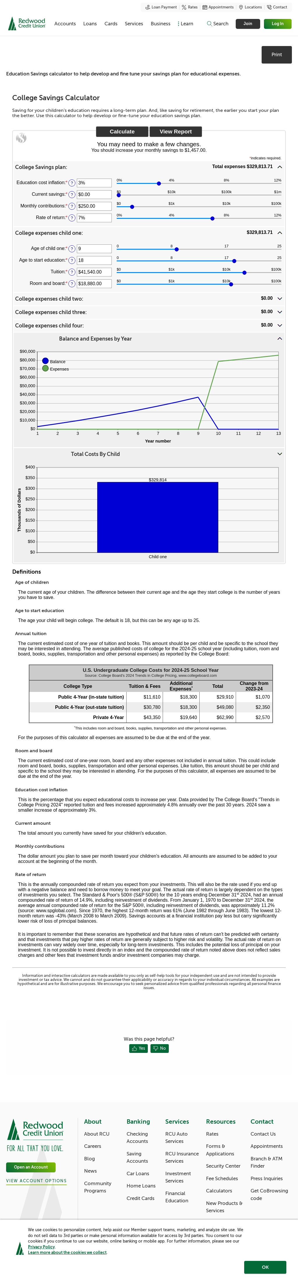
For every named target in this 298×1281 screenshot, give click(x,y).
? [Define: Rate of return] (72, 218)
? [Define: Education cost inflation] (72, 183)
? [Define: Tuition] (72, 272)
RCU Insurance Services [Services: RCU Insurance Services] (182, 1157)
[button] (149, 167)
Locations (250, 7)
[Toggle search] (217, 24)
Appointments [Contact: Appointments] (267, 1146)
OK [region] (265, 1267)
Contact (277, 7)
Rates (190, 7)
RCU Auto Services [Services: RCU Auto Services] (176, 1137)
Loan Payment (161, 7)
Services (134, 24)
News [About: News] (90, 1171)
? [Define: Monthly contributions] (72, 206)
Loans (90, 24)
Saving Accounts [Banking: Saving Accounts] (137, 1157)
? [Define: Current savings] (72, 194)
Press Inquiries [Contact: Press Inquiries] (267, 1178)
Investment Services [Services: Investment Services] (178, 1177)
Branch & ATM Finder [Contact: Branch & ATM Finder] (267, 1162)
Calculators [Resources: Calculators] (219, 1191)
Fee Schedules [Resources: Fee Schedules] (222, 1178)
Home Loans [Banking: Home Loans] (141, 1186)
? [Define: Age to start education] (72, 260)
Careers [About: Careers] (92, 1146)
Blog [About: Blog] (89, 1159)
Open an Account (31, 1167)
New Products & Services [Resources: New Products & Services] (224, 1207)
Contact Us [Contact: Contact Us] (263, 1134)
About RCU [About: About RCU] (96, 1134)
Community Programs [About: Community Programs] (97, 1187)
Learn (187, 24)
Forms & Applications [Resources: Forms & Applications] (220, 1150)
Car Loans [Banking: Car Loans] (138, 1173)
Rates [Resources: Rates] (212, 1134)
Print (277, 54)
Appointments (218, 7)
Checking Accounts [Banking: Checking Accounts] (137, 1137)
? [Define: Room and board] (72, 283)
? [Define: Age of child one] (72, 248)
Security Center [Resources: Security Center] (223, 1166)
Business (161, 24)
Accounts (65, 24)
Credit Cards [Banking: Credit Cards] (141, 1198)
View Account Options (36, 1181)
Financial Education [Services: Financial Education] (176, 1197)
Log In (278, 24)
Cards (111, 24)
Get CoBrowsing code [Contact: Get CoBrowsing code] (269, 1194)
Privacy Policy (41, 1247)
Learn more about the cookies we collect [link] (67, 1252)
